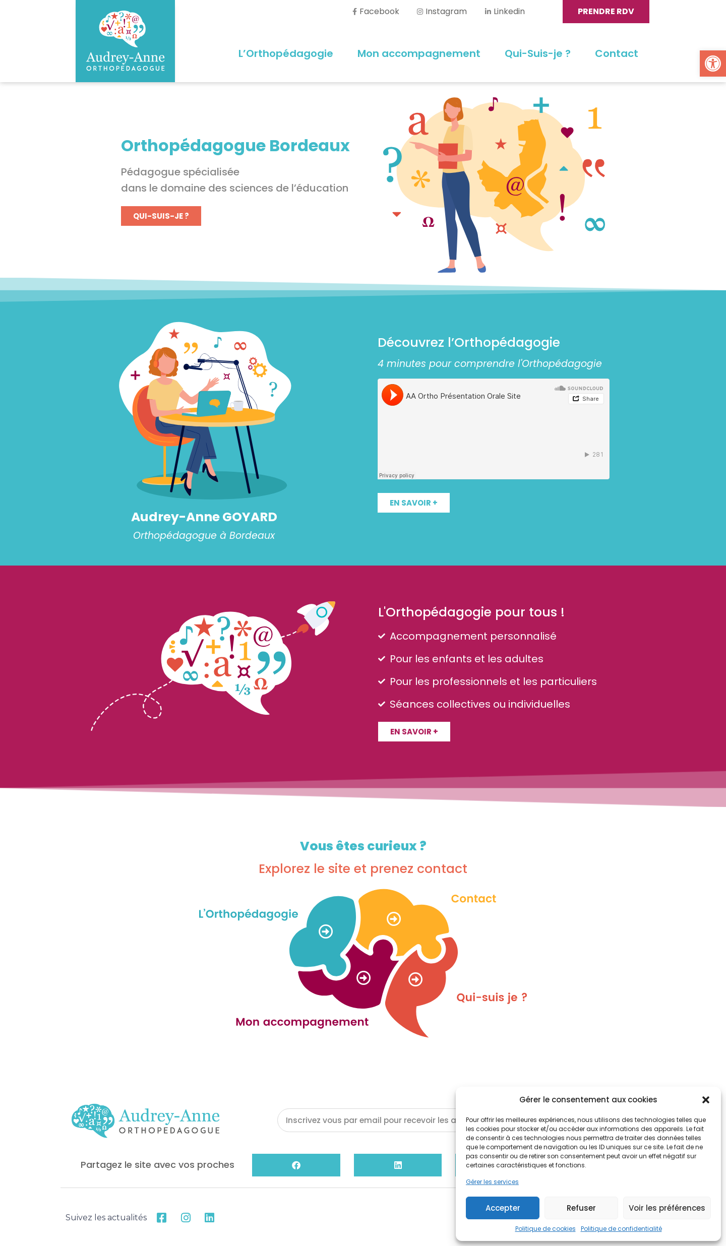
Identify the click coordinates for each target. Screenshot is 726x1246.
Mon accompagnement (418, 53)
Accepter (503, 1208)
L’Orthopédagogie (285, 53)
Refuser (581, 1208)
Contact (616, 53)
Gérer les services (492, 1181)
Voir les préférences (667, 1208)
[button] (713, 63)
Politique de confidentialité (621, 1228)
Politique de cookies (545, 1228)
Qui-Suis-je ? (538, 53)
